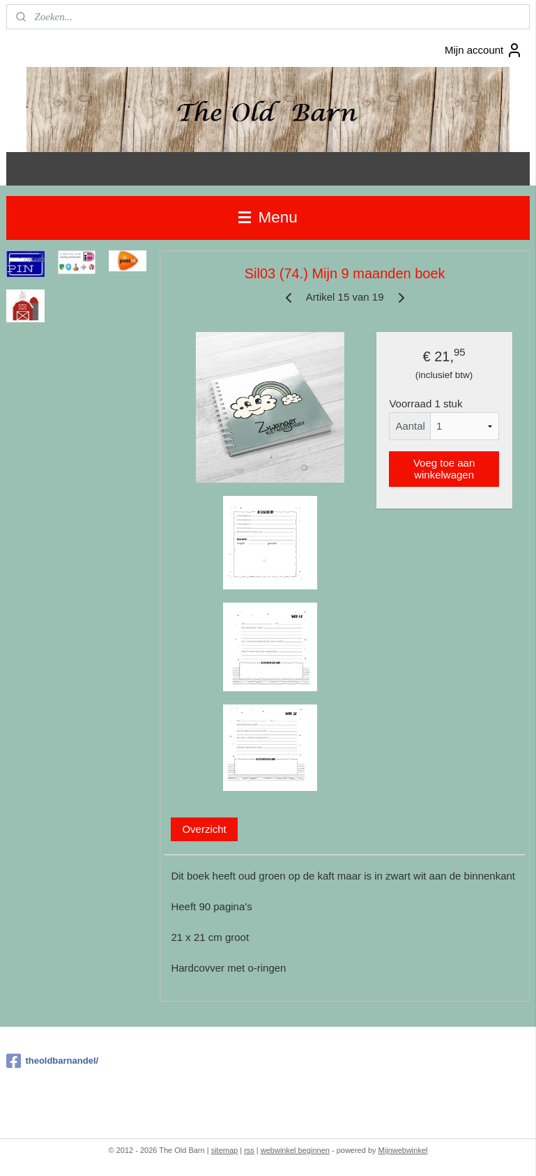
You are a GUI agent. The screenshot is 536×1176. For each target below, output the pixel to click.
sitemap (224, 1150)
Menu (268, 217)
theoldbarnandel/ (52, 1061)
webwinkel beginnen (295, 1150)
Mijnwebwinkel (403, 1150)
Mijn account (484, 50)
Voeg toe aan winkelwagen (444, 469)
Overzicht (204, 829)
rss (249, 1150)
